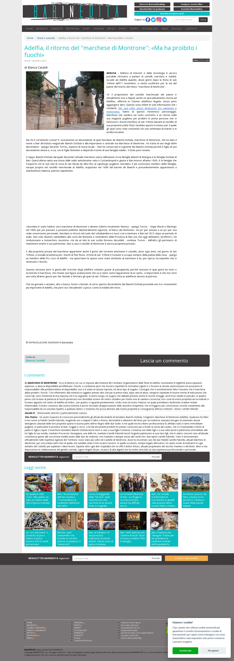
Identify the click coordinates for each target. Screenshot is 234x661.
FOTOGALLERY (150, 28)
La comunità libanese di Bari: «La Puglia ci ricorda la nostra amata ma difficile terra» (131, 499)
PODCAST (176, 28)
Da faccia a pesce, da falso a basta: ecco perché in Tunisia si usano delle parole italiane (194, 499)
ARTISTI (111, 28)
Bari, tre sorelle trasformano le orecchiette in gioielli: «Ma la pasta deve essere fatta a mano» (163, 499)
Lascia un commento (164, 360)
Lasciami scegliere (182, 641)
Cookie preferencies (83, 640)
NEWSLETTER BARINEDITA (48, 456)
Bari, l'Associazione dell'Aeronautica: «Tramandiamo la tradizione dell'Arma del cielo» (68, 499)
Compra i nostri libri (129, 635)
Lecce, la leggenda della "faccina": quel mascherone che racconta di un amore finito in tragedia (100, 499)
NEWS (29, 638)
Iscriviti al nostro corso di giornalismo (137, 633)
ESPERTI (134, 28)
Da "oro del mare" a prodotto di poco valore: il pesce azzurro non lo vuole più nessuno (37, 538)
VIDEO (164, 28)
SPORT (86, 28)
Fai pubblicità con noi (130, 627)
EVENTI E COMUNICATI (36, 630)
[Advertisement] (101, 198)
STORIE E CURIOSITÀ (35, 627)
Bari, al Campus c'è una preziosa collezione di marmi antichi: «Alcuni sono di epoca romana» (101, 538)
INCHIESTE (42, 28)
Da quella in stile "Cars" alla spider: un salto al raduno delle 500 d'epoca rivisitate (38, 498)
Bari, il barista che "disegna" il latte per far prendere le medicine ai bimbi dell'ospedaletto (162, 538)
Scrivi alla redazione (130, 625)
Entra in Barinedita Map (131, 638)
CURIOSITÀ (57, 28)
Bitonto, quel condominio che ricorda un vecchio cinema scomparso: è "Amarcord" (69, 538)
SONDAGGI (79, 633)
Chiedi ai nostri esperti (131, 622)
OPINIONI (98, 28)
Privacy (77, 638)
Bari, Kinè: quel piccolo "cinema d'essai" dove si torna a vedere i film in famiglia (132, 537)
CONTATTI (191, 28)
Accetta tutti (185, 650)
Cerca (203, 19)
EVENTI (123, 28)
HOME (29, 28)
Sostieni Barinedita (129, 630)
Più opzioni (213, 650)
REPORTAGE (72, 28)
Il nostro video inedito (186, 558)
